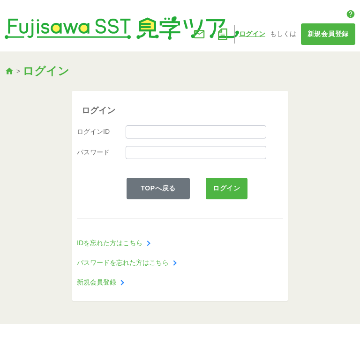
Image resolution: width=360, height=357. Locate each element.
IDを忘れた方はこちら (109, 243)
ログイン (252, 33)
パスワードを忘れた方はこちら (123, 262)
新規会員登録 (328, 33)
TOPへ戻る (158, 188)
